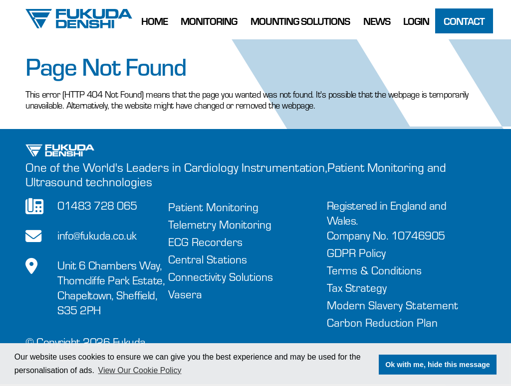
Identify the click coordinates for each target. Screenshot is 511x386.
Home (154, 20)
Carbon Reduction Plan (382, 322)
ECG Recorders (205, 242)
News (376, 20)
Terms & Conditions (374, 270)
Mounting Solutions (300, 20)
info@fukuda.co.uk (97, 235)
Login (416, 20)
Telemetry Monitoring (219, 224)
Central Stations (207, 259)
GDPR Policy (356, 253)
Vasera (185, 294)
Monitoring (209, 20)
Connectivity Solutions (220, 276)
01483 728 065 (97, 205)
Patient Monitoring (213, 207)
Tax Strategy (357, 287)
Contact (464, 20)
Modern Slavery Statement (392, 305)
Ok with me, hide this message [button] (437, 365)
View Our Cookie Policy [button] (140, 370)
